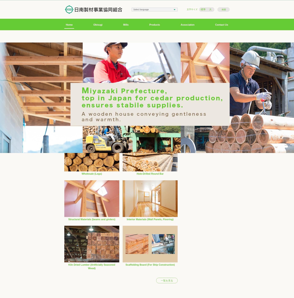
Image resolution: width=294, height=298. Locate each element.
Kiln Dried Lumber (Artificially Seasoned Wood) (91, 266)
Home (69, 24)
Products (154, 24)
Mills (126, 24)
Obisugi (98, 24)
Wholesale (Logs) (92, 173)
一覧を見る (167, 280)
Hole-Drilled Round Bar (150, 173)
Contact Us (221, 24)
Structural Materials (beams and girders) (91, 219)
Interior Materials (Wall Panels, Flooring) (150, 219)
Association (188, 24)
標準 (203, 9)
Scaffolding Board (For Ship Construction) (150, 264)
